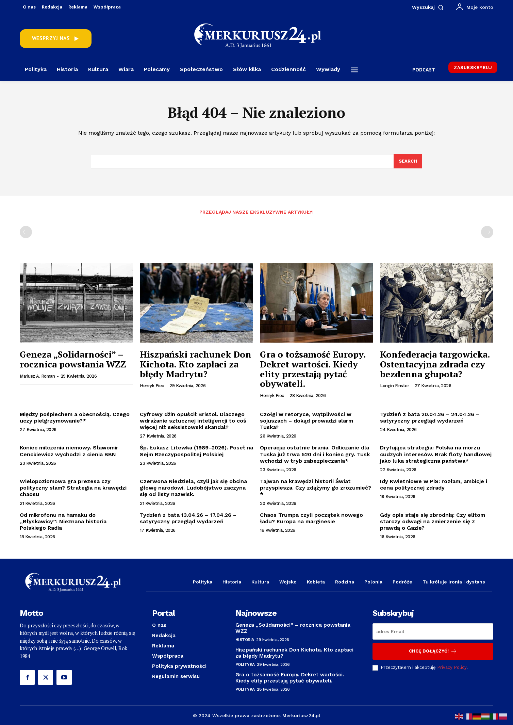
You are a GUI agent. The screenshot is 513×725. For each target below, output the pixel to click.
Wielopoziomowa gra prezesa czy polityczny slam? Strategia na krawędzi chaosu (73, 487)
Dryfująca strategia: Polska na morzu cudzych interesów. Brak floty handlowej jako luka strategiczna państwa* (436, 454)
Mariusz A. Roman (37, 376)
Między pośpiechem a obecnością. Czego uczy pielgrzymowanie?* (75, 417)
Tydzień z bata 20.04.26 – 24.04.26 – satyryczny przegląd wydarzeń (429, 417)
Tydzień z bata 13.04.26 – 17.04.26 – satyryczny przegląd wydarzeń (188, 518)
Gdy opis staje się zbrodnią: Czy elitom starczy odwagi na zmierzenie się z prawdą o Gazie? (432, 521)
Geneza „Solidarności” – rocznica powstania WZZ (73, 359)
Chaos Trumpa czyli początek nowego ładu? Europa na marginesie (311, 518)
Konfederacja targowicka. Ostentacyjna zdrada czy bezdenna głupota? (435, 363)
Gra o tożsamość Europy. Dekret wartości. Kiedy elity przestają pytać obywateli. (313, 368)
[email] (433, 631)
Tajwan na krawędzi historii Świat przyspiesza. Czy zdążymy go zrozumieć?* (315, 487)
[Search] (408, 161)
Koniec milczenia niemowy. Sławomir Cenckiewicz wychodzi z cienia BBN (69, 450)
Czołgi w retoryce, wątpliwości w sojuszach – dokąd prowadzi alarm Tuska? (306, 420)
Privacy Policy (451, 667)
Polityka (245, 664)
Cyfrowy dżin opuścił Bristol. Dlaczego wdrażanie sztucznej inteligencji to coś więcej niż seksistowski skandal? (193, 420)
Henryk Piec (152, 385)
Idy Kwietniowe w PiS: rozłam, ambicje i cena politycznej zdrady (433, 484)
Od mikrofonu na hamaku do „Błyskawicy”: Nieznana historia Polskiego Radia (63, 521)
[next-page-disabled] (487, 232)
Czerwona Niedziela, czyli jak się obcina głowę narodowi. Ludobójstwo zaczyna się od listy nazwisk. (193, 487)
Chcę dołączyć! (433, 651)
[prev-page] (26, 232)
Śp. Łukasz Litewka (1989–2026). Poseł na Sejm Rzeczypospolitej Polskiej (196, 450)
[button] (429, 7)
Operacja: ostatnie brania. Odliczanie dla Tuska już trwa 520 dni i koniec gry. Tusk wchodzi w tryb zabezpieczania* (315, 454)
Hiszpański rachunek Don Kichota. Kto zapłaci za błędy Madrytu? (195, 363)
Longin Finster (394, 385)
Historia (244, 639)
